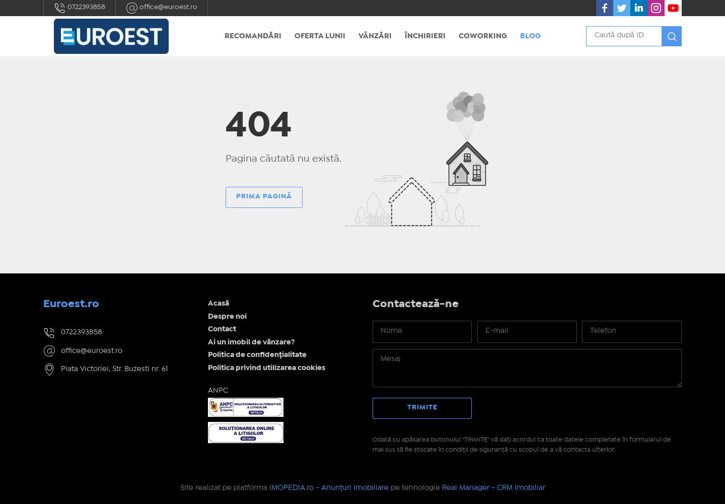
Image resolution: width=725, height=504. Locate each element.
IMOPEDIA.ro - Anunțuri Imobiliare (329, 488)
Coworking (483, 36)
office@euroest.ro (161, 8)
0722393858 (79, 8)
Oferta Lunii (320, 36)
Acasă (218, 304)
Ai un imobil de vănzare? (251, 342)
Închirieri (425, 36)
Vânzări (375, 36)
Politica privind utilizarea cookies (266, 368)
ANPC (218, 391)
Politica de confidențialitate (257, 355)
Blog (530, 36)
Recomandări (253, 36)
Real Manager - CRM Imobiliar (493, 488)
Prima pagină (264, 196)
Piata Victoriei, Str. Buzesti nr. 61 (114, 369)
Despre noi (227, 317)
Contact (222, 329)
